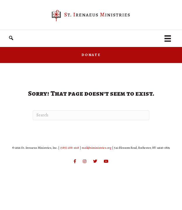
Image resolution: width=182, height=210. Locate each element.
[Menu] (167, 38)
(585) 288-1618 (69, 148)
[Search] (91, 115)
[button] (11, 38)
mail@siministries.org (96, 148)
